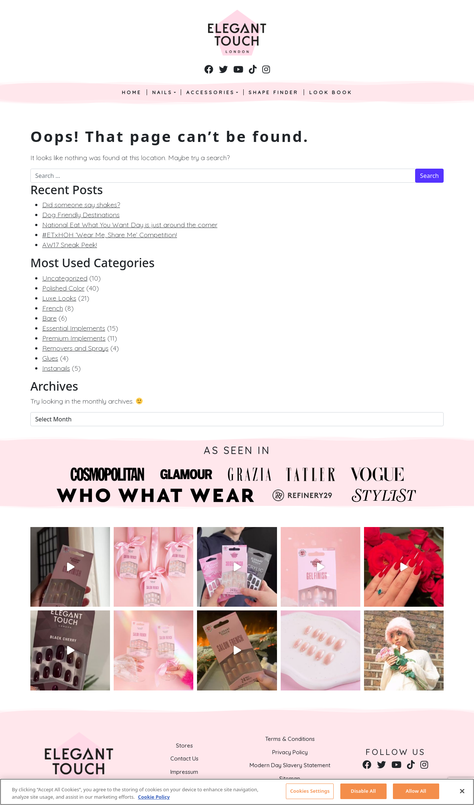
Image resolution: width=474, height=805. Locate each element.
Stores (184, 745)
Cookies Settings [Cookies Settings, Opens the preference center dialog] (310, 791)
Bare (49, 318)
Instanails (56, 368)
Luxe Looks (59, 298)
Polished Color (63, 288)
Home (131, 92)
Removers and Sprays (75, 348)
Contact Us (184, 758)
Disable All (363, 791)
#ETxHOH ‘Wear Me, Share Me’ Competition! (109, 235)
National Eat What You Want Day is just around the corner (129, 225)
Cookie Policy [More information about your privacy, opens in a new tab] (154, 797)
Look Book (330, 92)
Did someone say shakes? (81, 205)
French (52, 308)
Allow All (416, 791)
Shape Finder (273, 92)
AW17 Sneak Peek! (69, 245)
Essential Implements (73, 328)
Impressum (184, 771)
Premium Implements (74, 338)
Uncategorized (64, 278)
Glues (50, 358)
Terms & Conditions (290, 738)
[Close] (462, 791)
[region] (237, 792)
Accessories (210, 92)
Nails (162, 92)
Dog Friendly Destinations (81, 215)
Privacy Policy (290, 752)
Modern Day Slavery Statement (290, 765)
